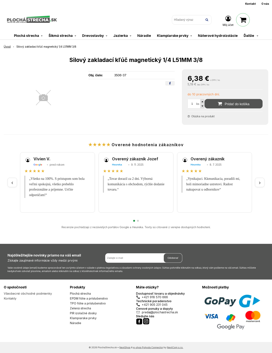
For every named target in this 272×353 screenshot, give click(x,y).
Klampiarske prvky (83, 318)
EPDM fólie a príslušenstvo (89, 298)
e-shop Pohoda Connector (148, 347)
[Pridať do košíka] (234, 103)
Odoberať (173, 257)
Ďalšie (251, 36)
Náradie (75, 323)
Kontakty (10, 298)
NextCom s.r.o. (175, 347)
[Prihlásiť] (228, 20)
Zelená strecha (80, 308)
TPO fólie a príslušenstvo (88, 303)
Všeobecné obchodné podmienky (28, 293)
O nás (265, 3)
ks (197, 103)
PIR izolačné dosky (83, 313)
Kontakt (250, 3)
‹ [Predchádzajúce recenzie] (12, 182)
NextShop (125, 347)
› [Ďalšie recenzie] (260, 182)
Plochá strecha (80, 293)
